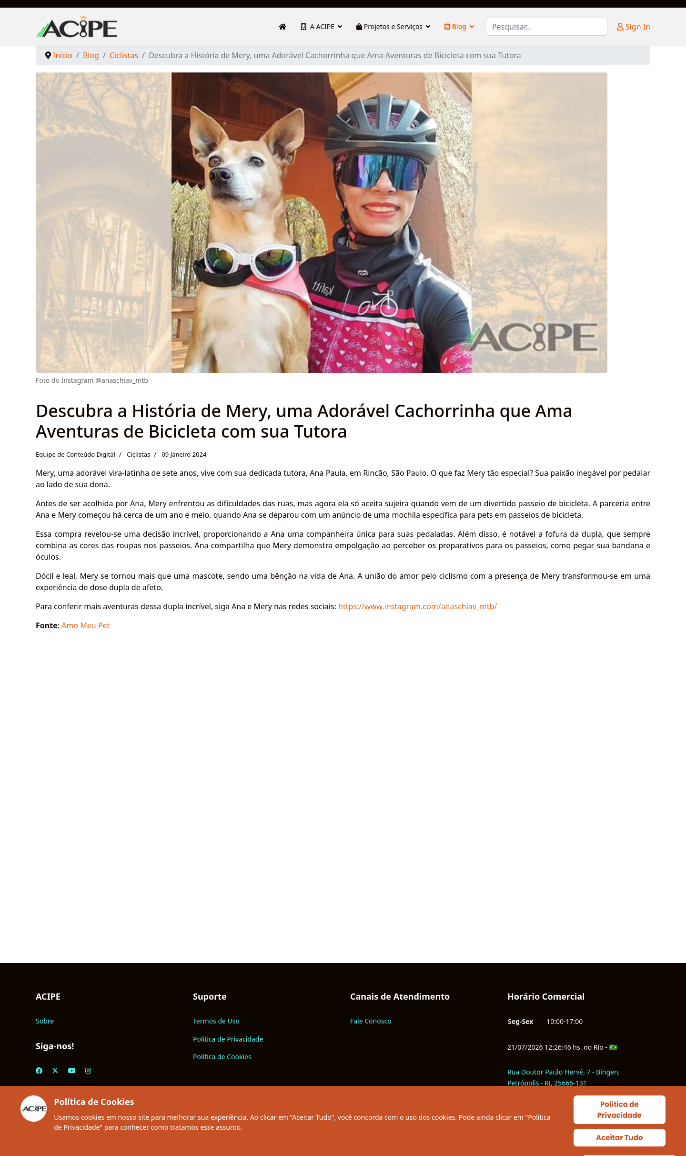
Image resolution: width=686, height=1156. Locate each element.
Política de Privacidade (228, 1038)
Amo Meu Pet (85, 625)
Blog (455, 26)
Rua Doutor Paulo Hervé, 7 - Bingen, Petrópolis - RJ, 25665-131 (563, 1077)
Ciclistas (138, 454)
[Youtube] (72, 1070)
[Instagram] (88, 1070)
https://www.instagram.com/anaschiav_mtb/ (417, 606)
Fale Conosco (371, 1020)
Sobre (45, 1020)
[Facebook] (39, 1070)
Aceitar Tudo (619, 1138)
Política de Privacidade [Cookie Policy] (619, 1109)
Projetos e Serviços (389, 26)
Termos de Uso (216, 1020)
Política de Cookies (222, 1056)
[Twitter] (55, 1070)
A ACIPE (317, 26)
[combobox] (546, 27)
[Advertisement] (321, 820)
